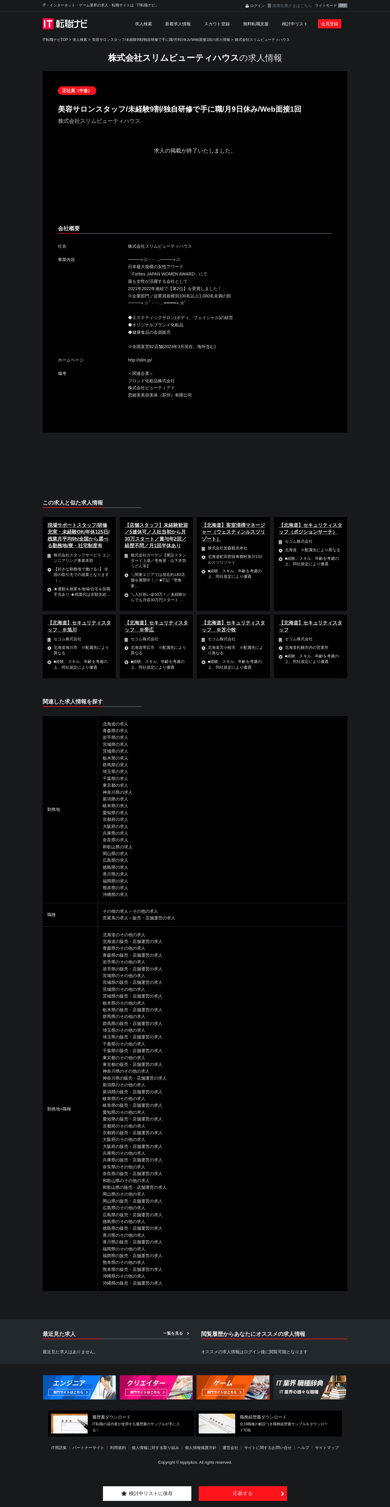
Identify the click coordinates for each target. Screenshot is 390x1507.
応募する (243, 1493)
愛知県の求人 (115, 812)
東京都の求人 (115, 785)
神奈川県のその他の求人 (126, 1071)
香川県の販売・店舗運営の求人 (132, 1241)
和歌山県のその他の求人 (126, 1180)
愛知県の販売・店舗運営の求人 (132, 1119)
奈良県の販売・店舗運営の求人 (132, 1173)
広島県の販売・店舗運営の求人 (132, 1214)
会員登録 (329, 23)
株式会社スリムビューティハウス (262, 40)
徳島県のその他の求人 (124, 1221)
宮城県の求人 (115, 744)
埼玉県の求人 (115, 771)
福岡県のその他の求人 (124, 1248)
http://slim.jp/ (140, 360)
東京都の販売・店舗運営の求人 (132, 1064)
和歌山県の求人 (118, 846)
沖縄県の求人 (115, 894)
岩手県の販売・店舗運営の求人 (132, 968)
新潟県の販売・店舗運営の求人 (132, 1091)
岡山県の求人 (115, 853)
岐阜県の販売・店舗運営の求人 (132, 1105)
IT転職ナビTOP (55, 40)
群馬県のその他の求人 (124, 1016)
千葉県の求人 (115, 778)
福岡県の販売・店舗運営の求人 (132, 1255)
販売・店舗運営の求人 (154, 917)
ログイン (257, 6)
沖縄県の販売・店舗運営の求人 (132, 1283)
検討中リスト (295, 23)
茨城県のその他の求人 (124, 989)
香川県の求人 (115, 874)
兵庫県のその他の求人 (124, 1153)
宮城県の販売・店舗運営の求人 (132, 982)
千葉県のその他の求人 (124, 1043)
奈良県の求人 (115, 839)
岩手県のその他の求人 (124, 961)
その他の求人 (115, 911)
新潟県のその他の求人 (124, 1084)
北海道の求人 (115, 723)
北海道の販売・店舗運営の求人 (132, 941)
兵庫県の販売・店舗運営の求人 (132, 1159)
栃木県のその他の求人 (124, 1003)
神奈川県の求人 (118, 792)
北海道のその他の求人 (124, 934)
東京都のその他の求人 (124, 1057)
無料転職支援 (256, 23)
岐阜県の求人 (115, 805)
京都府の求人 (115, 819)
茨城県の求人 (115, 751)
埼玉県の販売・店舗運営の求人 (132, 1036)
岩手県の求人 (115, 737)
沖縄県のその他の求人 (124, 1276)
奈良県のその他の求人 (124, 1166)
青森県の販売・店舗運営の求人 (132, 955)
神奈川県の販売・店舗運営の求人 (135, 1078)
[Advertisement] (195, 195)
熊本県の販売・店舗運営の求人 (132, 1269)
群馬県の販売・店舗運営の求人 (132, 1023)
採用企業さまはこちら (292, 5)
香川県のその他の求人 (124, 1235)
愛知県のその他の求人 (124, 1112)
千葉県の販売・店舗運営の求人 (132, 1050)
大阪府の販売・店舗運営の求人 (132, 1146)
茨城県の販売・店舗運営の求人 (132, 996)
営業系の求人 (115, 917)
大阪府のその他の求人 (124, 1139)
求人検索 (143, 23)
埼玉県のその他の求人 (124, 1030)
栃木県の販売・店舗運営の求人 (132, 1009)
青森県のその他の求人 (124, 948)
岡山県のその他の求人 (124, 1194)
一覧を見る (173, 1333)
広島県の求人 (115, 860)
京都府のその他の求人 (124, 1126)
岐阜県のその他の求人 (124, 1098)
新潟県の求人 (115, 799)
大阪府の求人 (115, 826)
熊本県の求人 (115, 887)
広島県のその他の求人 (124, 1207)
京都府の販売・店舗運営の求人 (132, 1132)
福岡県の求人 (115, 881)
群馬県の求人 (115, 764)
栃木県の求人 (115, 758)
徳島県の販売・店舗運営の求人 (132, 1228)
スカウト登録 (217, 23)
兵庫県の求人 (115, 833)
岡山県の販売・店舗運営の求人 (132, 1201)
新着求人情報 (178, 23)
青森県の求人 (115, 730)
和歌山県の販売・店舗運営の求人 (135, 1187)
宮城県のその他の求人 (124, 975)
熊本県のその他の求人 (124, 1262)
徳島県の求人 (115, 867)
